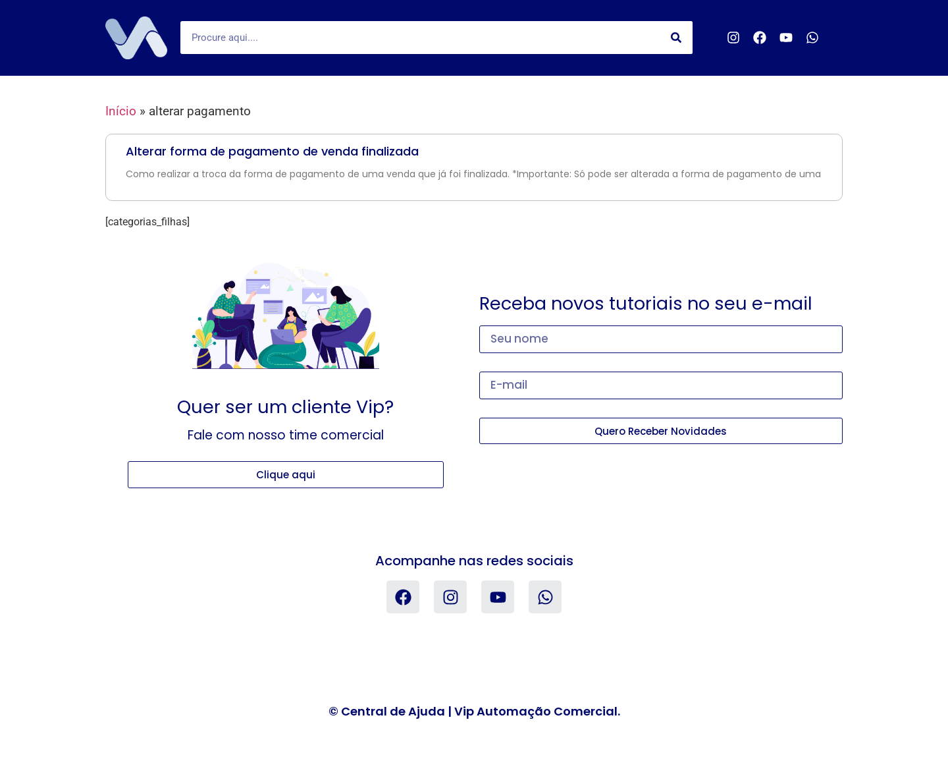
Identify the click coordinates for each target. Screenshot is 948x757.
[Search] (676, 37)
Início (120, 111)
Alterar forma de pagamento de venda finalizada (272, 151)
